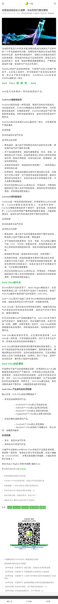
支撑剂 (42, 507)
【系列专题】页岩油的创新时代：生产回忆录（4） (24, 591)
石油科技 (36, 13)
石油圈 (29, 3)
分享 (10, 601)
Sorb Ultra (16, 507)
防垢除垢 (51, 13)
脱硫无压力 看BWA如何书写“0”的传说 (19, 500)
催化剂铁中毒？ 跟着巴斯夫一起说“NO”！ (20, 495)
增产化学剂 (34, 507)
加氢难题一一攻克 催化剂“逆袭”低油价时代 (21, 486)
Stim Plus (25, 507)
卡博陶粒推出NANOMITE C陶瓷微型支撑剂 (21, 559)
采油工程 (43, 13)
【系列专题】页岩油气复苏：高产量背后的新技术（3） (26, 587)
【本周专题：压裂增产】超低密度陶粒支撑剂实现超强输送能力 (29, 582)
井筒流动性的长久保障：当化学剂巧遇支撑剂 (25, 10)
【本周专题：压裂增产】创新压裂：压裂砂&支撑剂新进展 (27, 568)
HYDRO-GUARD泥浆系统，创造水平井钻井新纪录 (24, 481)
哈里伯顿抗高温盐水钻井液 (15, 476)
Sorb (9, 507)
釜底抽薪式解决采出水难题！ (15, 564)
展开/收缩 (21, 469)
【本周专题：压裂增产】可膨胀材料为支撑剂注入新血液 (26, 572)
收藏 (29, 601)
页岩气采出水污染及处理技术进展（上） (20, 490)
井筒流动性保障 (26, 13)
